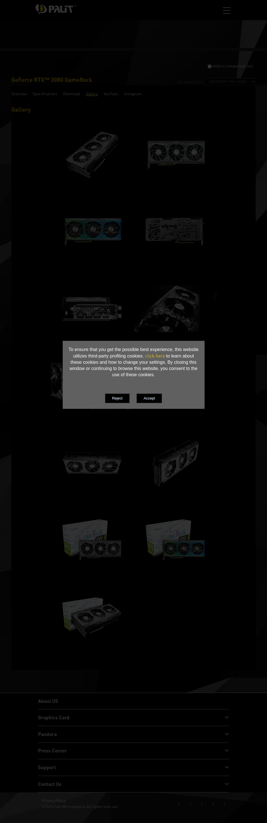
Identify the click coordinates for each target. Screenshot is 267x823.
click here (155, 356)
